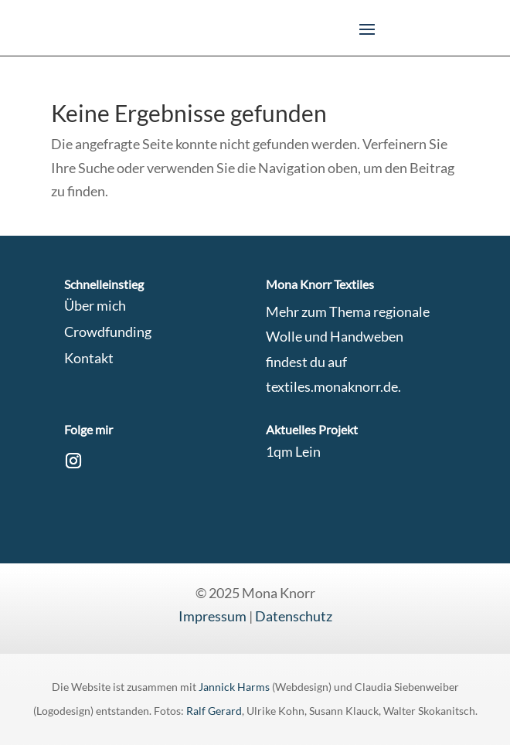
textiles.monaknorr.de (332, 386)
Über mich (95, 305)
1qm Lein (293, 451)
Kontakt (89, 357)
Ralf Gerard (214, 710)
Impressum (212, 615)
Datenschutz (293, 615)
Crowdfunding (107, 331)
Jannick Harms (235, 686)
